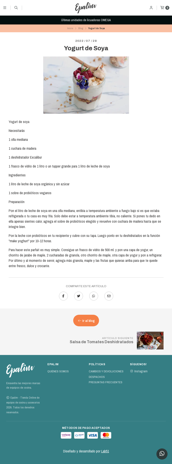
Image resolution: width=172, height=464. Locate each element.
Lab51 (105, 451)
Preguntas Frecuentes (105, 382)
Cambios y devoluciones (106, 371)
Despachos (97, 377)
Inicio (70, 28)
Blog (80, 28)
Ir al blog (86, 321)
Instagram (139, 371)
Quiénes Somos (58, 371)
